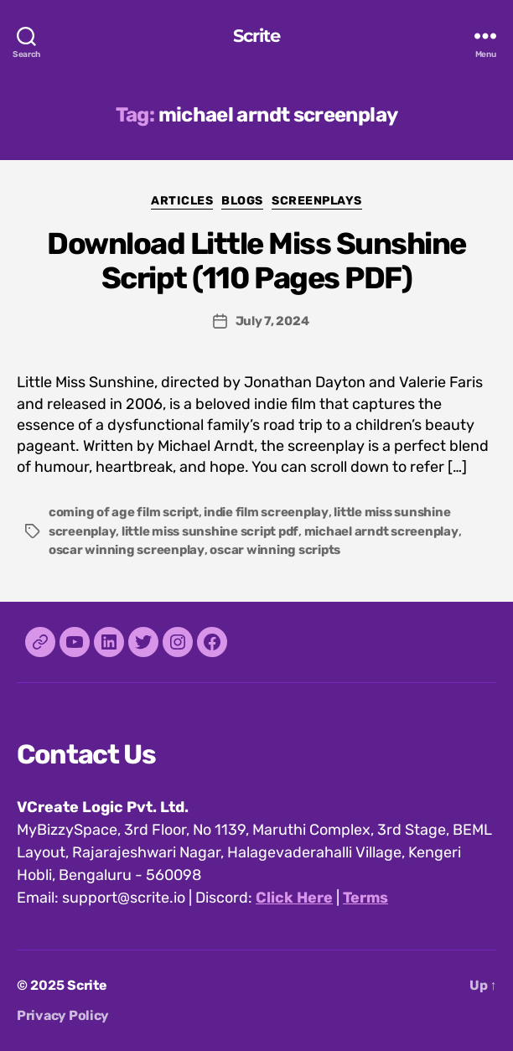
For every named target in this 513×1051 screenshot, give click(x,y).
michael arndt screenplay (381, 531)
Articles (182, 201)
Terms (365, 897)
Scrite (257, 35)
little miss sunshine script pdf (210, 531)
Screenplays (317, 201)
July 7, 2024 (272, 321)
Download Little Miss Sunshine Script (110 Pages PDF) (256, 260)
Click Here (294, 897)
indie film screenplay (266, 512)
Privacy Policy (63, 1015)
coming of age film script (124, 512)
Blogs (242, 201)
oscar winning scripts (275, 549)
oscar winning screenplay (127, 549)
